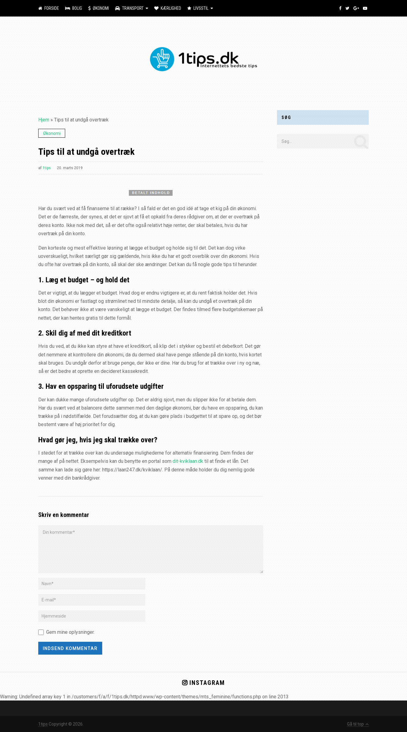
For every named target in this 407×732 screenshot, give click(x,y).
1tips (47, 168)
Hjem (43, 120)
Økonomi (98, 8)
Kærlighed (167, 8)
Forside (48, 8)
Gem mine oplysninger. (70, 632)
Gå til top (358, 724)
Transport (129, 8)
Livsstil (197, 8)
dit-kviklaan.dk (188, 461)
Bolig (73, 8)
